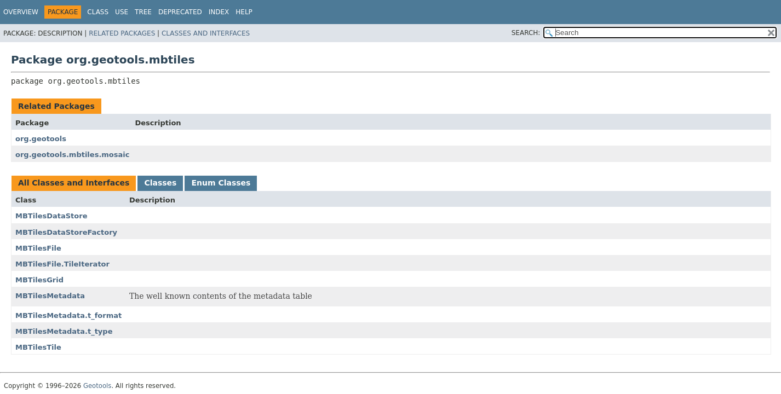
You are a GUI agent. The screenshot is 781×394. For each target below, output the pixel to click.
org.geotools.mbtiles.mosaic (72, 154)
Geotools (97, 386)
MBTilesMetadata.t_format (68, 315)
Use (121, 12)
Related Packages (122, 33)
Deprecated (180, 12)
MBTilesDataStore (51, 216)
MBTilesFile (38, 248)
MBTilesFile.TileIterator (62, 264)
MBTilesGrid (39, 280)
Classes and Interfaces (206, 33)
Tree (143, 12)
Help (244, 12)
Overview (20, 12)
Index (219, 12)
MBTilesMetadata (50, 296)
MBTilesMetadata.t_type (63, 331)
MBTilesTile (38, 347)
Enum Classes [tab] (220, 182)
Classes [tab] (160, 182)
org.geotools (40, 139)
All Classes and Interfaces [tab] (73, 182)
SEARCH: (526, 33)
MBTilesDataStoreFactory (66, 232)
